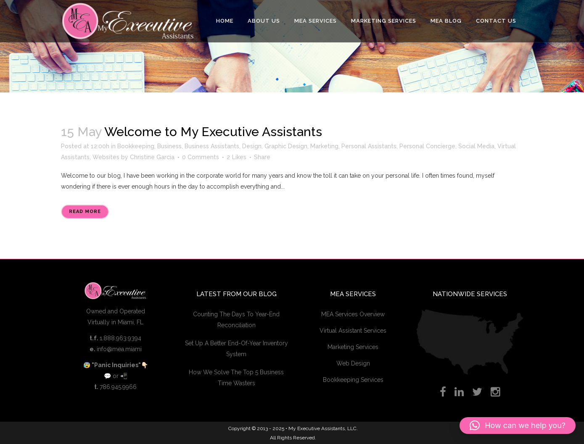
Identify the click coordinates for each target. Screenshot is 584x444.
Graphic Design (285, 146)
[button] (518, 425)
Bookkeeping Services (353, 379)
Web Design (353, 363)
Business (169, 146)
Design (252, 146)
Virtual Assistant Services (353, 330)
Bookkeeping (135, 146)
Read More (85, 211)
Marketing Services (353, 347)
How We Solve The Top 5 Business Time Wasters (236, 377)
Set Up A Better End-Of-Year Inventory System (236, 348)
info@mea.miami (119, 349)
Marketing (324, 146)
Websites (105, 157)
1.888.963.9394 (120, 338)
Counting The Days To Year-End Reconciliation (236, 319)
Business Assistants (212, 146)
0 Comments (200, 157)
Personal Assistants (368, 146)
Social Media (476, 146)
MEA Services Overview (353, 314)
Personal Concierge (427, 146)
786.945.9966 (118, 387)
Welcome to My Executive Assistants (213, 131)
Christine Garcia (152, 157)
